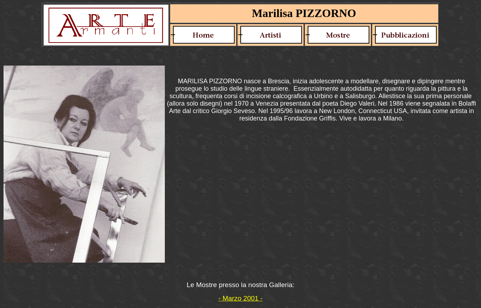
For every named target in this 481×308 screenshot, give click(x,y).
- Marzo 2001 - (240, 298)
